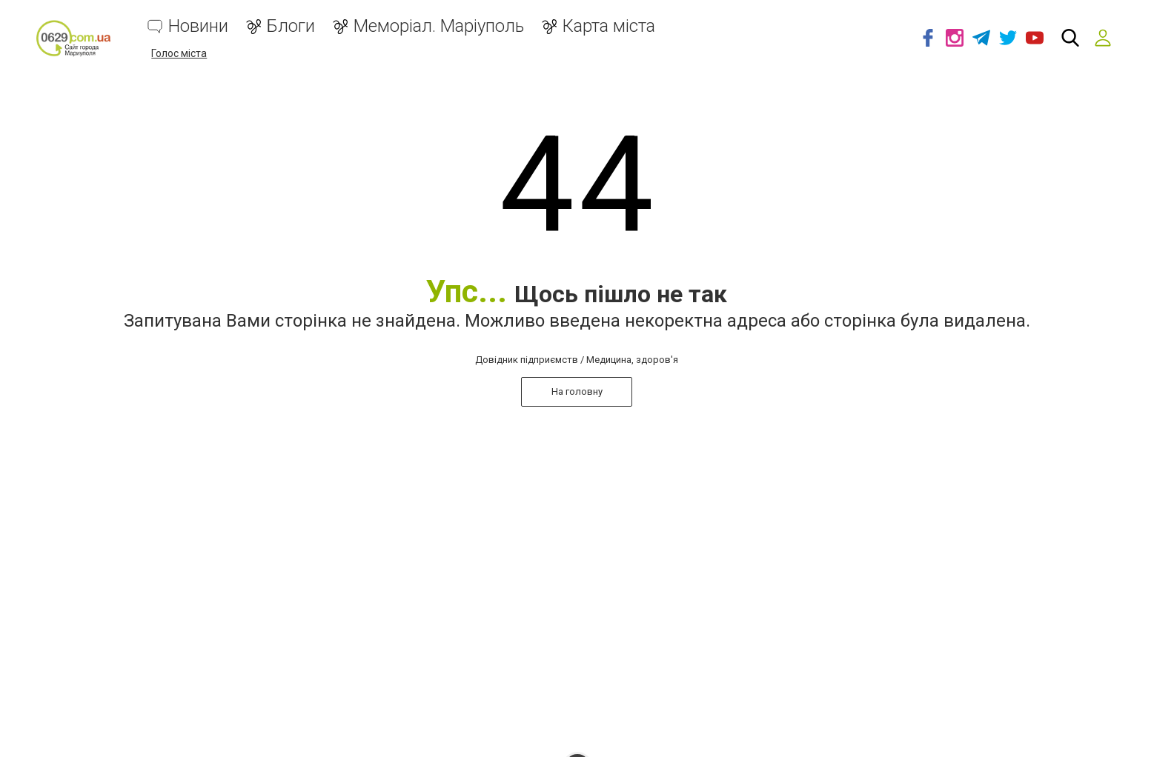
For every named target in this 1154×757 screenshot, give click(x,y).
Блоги (291, 26)
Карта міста (609, 26)
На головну (577, 391)
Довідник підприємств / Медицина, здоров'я (576, 359)
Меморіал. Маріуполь (439, 26)
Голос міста (179, 53)
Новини (198, 26)
